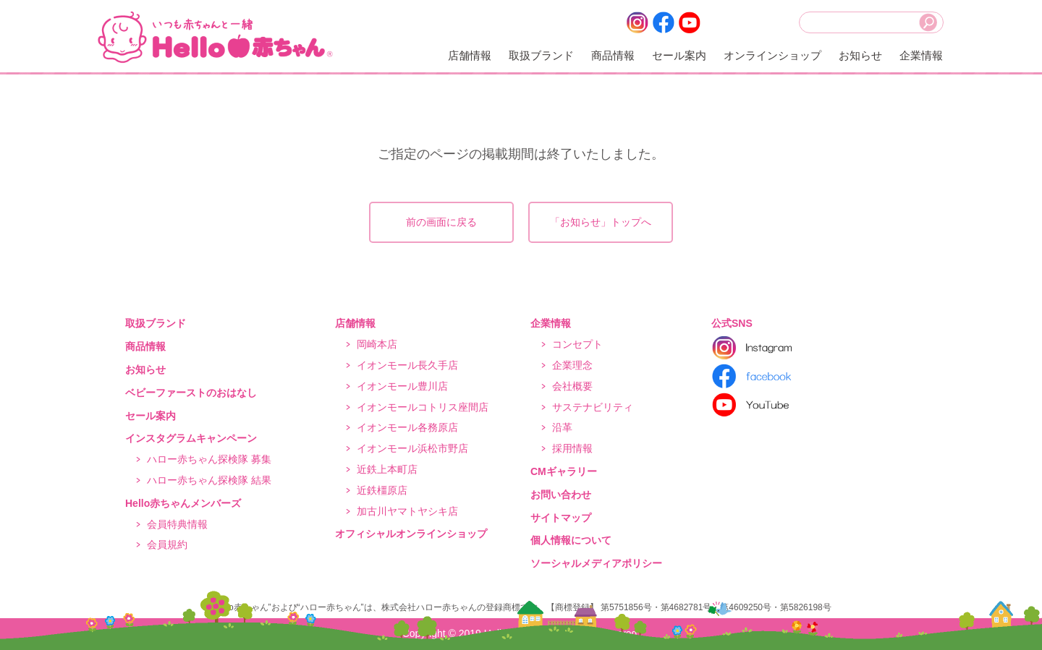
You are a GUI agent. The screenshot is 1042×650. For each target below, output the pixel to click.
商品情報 (613, 55)
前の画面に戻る (441, 222)
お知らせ (860, 55)
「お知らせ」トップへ (600, 222)
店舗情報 (469, 55)
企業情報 (921, 55)
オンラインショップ (772, 55)
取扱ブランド (541, 55)
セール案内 (679, 55)
